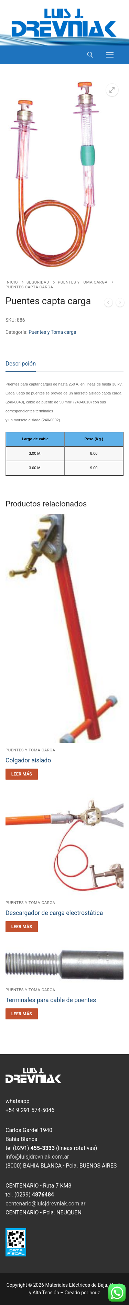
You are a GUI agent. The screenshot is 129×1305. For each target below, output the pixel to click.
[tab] (21, 364)
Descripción (21, 363)
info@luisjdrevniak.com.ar (37, 1156)
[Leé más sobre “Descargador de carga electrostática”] (22, 926)
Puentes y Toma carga (83, 282)
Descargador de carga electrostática (54, 913)
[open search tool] (90, 55)
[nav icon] (110, 55)
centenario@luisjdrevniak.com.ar (46, 1203)
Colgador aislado (28, 760)
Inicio (12, 282)
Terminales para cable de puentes (51, 1000)
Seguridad (37, 282)
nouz (94, 1292)
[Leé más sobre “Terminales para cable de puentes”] (22, 1013)
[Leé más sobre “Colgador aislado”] (22, 774)
